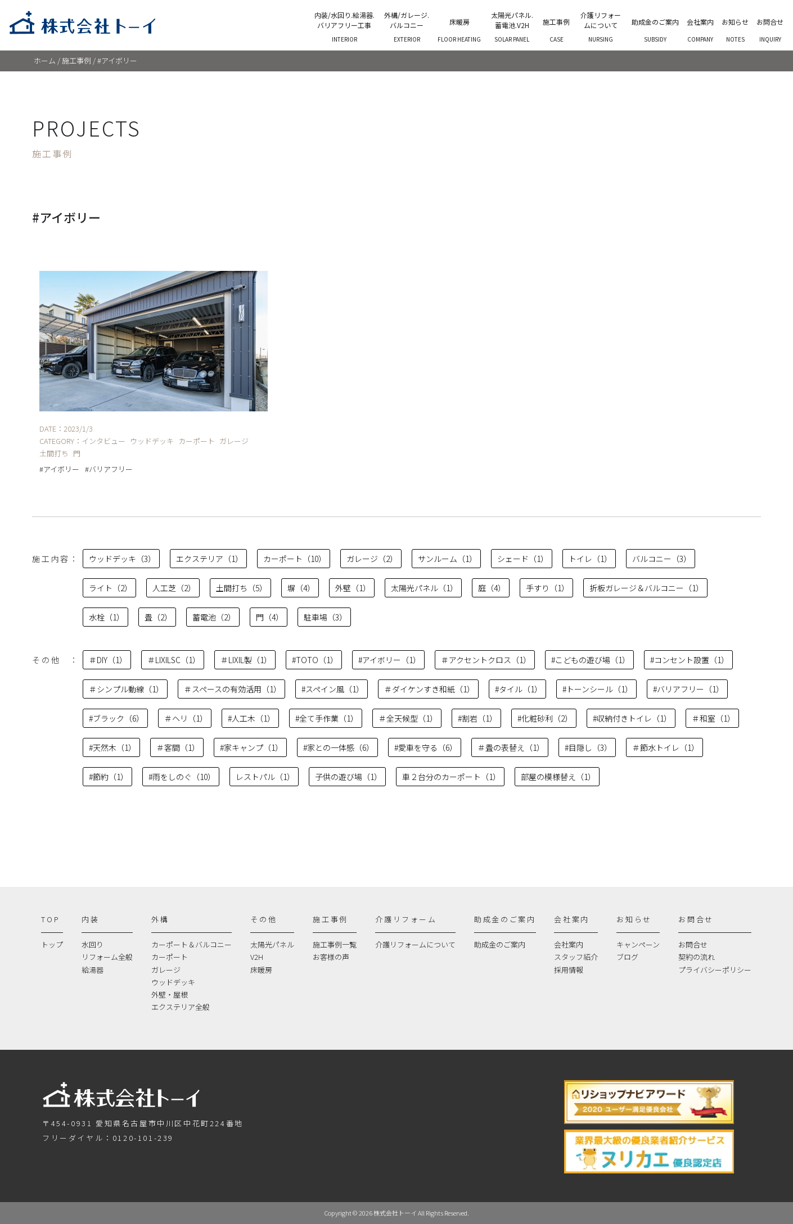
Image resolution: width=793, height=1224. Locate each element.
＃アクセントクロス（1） (486, 659)
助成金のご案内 (499, 944)
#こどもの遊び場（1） (590, 659)
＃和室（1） (713, 718)
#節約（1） (108, 776)
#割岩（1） (477, 718)
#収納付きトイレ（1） (632, 718)
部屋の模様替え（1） (558, 776)
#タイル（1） (518, 689)
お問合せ (693, 944)
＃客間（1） (178, 747)
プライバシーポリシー (714, 969)
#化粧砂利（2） (545, 718)
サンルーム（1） (447, 558)
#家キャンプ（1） (251, 747)
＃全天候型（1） (408, 718)
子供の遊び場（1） (348, 776)
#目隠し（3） (588, 747)
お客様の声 (331, 956)
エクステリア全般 (180, 1006)
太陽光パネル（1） (424, 587)
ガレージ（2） (372, 558)
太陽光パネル (272, 944)
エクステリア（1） (209, 558)
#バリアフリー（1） (688, 689)
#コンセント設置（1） (689, 659)
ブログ (627, 956)
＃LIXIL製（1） (246, 659)
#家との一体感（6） (338, 747)
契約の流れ (696, 956)
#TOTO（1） (315, 659)
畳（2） (158, 617)
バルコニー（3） (661, 558)
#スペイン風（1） (332, 689)
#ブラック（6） (116, 718)
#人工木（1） (251, 718)
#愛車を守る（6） (425, 747)
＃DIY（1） (108, 659)
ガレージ (166, 969)
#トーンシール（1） (597, 689)
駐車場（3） (325, 617)
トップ (52, 944)
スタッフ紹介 (576, 956)
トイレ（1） (590, 558)
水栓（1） (106, 617)
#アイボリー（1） (389, 659)
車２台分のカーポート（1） (451, 776)
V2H (256, 956)
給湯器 (92, 969)
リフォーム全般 (107, 956)
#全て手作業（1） (326, 718)
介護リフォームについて (415, 944)
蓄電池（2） (214, 617)
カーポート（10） (294, 558)
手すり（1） (547, 587)
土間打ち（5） (241, 587)
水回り (92, 944)
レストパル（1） (265, 776)
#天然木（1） (112, 747)
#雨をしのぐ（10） (181, 776)
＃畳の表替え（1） (510, 747)
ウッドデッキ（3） (122, 558)
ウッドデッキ (173, 982)
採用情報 (568, 969)
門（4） (269, 617)
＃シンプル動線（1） (126, 689)
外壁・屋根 (169, 994)
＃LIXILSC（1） (173, 659)
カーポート (169, 956)
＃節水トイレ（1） (665, 747)
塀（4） (301, 587)
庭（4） (492, 587)
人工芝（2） (174, 587)
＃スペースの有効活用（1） (232, 689)
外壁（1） (353, 587)
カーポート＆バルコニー (191, 944)
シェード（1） (522, 558)
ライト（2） (110, 587)
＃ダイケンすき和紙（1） (429, 689)
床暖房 (261, 969)
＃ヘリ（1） (186, 718)
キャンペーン (638, 944)
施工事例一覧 (335, 944)
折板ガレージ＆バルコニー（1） (646, 587)
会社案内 (568, 944)
